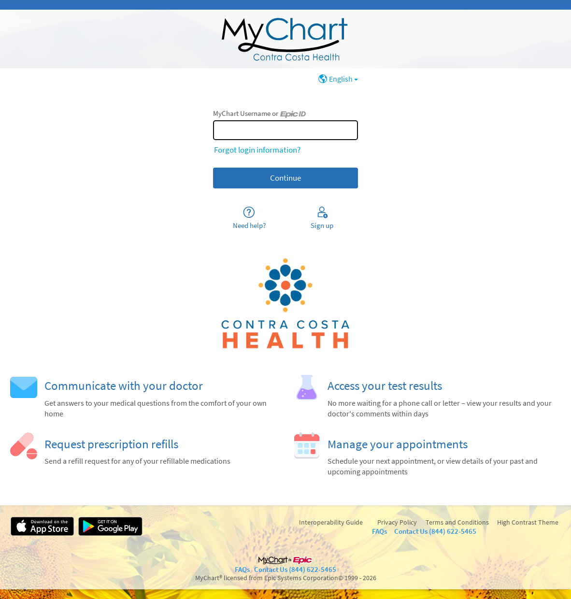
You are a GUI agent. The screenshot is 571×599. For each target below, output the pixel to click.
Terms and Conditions (457, 522)
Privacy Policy (397, 522)
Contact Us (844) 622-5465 (435, 531)
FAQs (379, 531)
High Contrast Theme (527, 522)
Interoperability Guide (331, 522)
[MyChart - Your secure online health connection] (285, 39)
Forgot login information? (257, 149)
